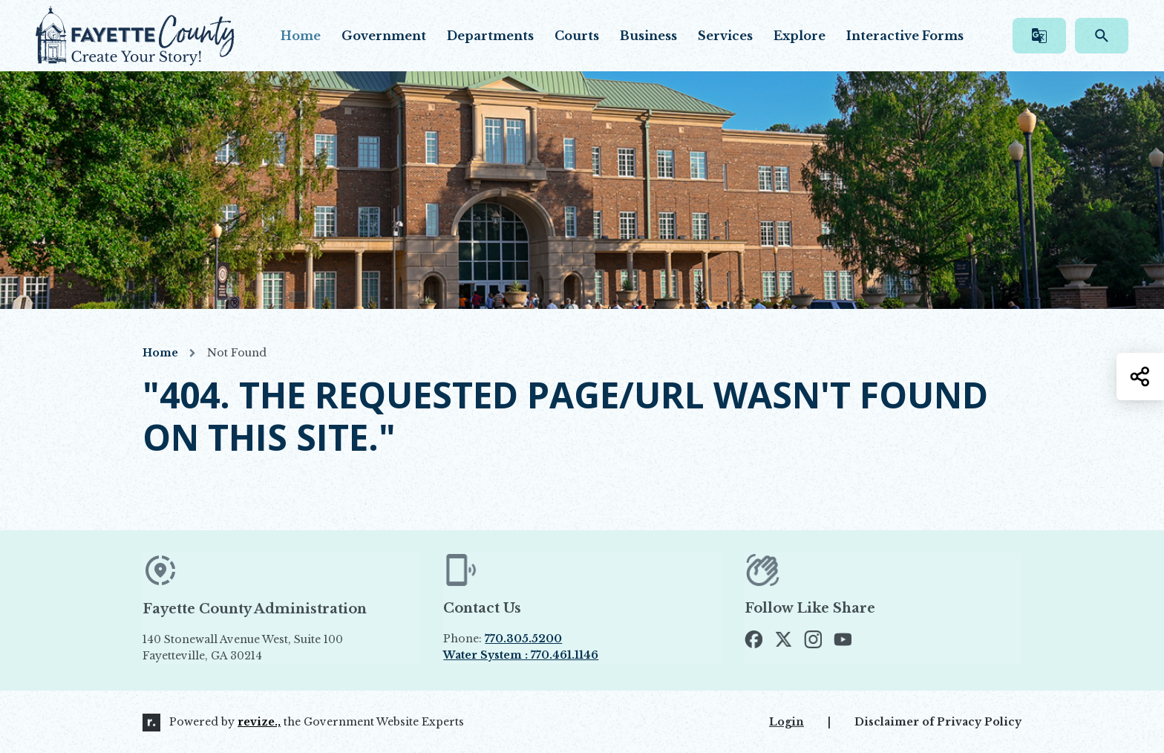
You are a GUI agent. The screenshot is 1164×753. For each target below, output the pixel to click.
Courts (577, 35)
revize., (259, 721)
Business (648, 35)
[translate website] (1039, 35)
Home (301, 35)
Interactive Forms (905, 35)
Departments (490, 35)
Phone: (502, 638)
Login (786, 721)
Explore (799, 35)
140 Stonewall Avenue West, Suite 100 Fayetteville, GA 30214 (277, 647)
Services (725, 35)
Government (383, 35)
